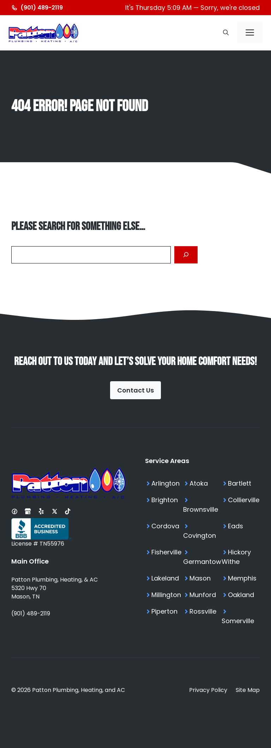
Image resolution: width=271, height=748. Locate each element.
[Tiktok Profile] (68, 511)
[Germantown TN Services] (202, 557)
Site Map (248, 690)
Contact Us (135, 390)
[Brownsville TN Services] (202, 505)
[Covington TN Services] (202, 531)
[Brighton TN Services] (164, 505)
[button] (226, 32)
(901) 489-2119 (30, 613)
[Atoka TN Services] (202, 483)
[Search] (186, 254)
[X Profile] (55, 511)
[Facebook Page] (14, 511)
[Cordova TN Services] (164, 531)
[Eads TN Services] (241, 531)
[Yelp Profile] (41, 511)
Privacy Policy (208, 690)
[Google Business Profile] (28, 511)
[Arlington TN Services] (164, 483)
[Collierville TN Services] (241, 505)
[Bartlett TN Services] (241, 483)
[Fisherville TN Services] (164, 557)
